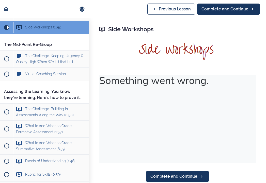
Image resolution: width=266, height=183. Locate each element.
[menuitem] (82, 9)
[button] (6, 9)
